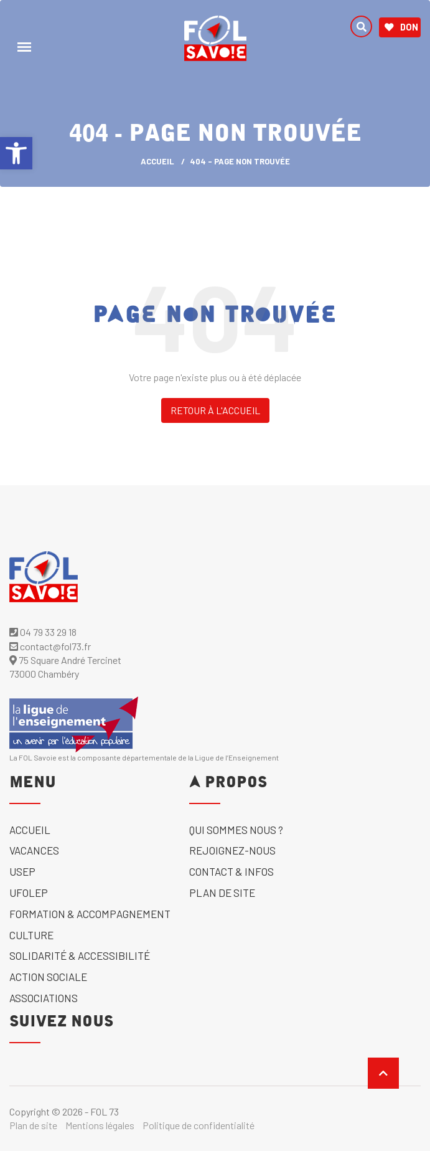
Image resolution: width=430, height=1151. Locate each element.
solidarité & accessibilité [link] (79, 955)
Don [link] (401, 27)
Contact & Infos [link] (231, 871)
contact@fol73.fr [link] (50, 646)
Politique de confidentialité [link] (199, 1125)
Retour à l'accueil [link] (215, 410)
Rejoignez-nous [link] (232, 850)
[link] (16, 153)
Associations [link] (43, 998)
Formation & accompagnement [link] (90, 913)
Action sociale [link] (48, 976)
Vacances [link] (34, 850)
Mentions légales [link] (99, 1125)
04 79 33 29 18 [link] (43, 632)
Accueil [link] (29, 829)
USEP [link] (22, 871)
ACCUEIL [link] (157, 161)
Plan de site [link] (222, 892)
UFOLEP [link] (28, 892)
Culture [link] (31, 935)
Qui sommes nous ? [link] (236, 829)
